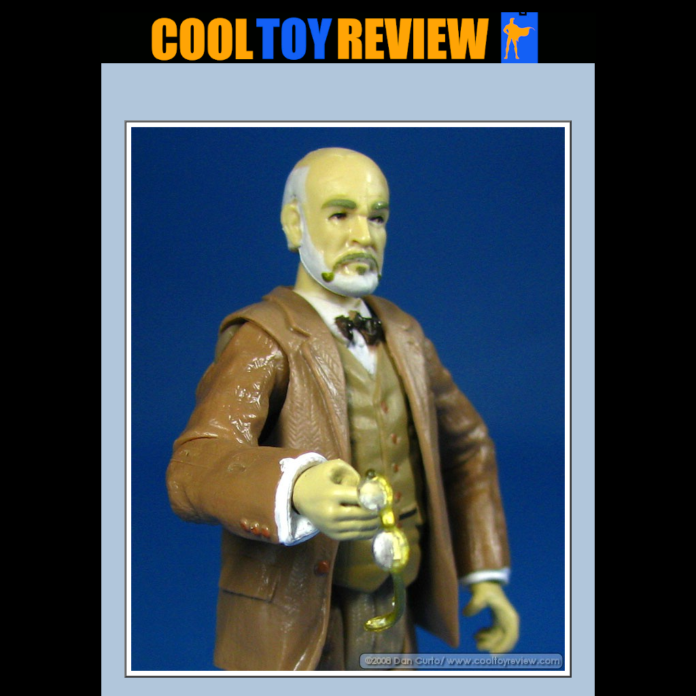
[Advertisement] (348, 95)
